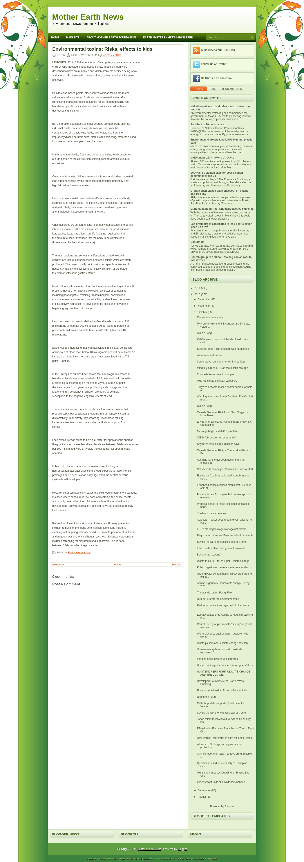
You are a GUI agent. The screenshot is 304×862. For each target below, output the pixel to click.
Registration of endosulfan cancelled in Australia (225, 535)
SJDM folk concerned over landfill (216, 437)
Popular (198, 89)
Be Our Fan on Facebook (216, 78)
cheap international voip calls (201, 858)
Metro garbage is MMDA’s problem (217, 431)
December (204, 299)
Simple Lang (204, 333)
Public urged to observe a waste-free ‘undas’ (223, 567)
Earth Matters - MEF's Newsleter (168, 37)
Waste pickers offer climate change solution (222, 643)
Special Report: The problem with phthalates (223, 348)
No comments (112, 55)
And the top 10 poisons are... (208, 124)
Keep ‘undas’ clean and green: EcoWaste (221, 548)
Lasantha (149, 858)
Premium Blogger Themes (170, 858)
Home (55, 37)
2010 (198, 294)
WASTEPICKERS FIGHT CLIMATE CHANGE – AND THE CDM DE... (225, 673)
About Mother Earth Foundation (111, 37)
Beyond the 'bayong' (209, 554)
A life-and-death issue (209, 355)
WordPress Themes (114, 858)
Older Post (176, 564)
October (203, 312)
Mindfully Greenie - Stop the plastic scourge (222, 368)
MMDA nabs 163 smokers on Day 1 (212, 157)
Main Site (73, 37)
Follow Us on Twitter (213, 64)
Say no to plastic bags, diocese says (218, 443)
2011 (198, 288)
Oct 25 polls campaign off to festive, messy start (225, 469)
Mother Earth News (88, 17)
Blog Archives (232, 89)
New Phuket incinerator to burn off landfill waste (225, 737)
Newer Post (57, 564)
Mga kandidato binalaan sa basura (217, 380)
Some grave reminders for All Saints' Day (221, 361)
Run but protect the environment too (218, 599)
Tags (213, 89)
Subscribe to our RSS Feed (218, 50)
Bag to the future (207, 696)
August (202, 796)
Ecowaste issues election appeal (216, 374)
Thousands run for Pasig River (215, 592)
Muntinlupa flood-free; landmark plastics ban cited (221, 208)
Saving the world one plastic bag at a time (221, 541)
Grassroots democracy (210, 317)
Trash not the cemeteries (211, 513)
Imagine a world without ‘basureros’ (217, 658)
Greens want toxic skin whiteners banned (221, 782)
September (204, 790)
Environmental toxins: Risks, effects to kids (102, 49)
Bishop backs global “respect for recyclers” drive (225, 665)
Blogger (229, 806)
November (204, 305)
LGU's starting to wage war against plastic (221, 529)
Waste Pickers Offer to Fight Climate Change (223, 561)
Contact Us (197, 241)
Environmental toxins (79, 552)
